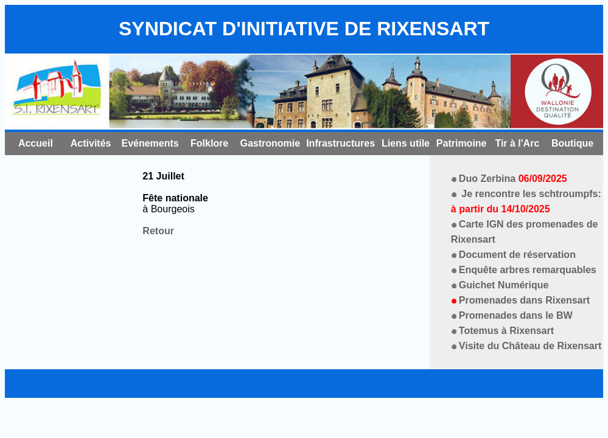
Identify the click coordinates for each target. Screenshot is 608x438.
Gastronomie (270, 143)
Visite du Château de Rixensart (530, 346)
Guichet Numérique (504, 285)
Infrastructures (340, 143)
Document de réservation (517, 254)
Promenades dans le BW (516, 315)
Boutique (572, 143)
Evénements (149, 143)
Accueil (35, 143)
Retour (158, 231)
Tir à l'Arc (517, 143)
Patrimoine (461, 143)
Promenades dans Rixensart (524, 300)
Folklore (209, 143)
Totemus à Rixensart (506, 330)
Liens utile (406, 143)
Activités (91, 143)
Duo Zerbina (513, 178)
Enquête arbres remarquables (527, 270)
